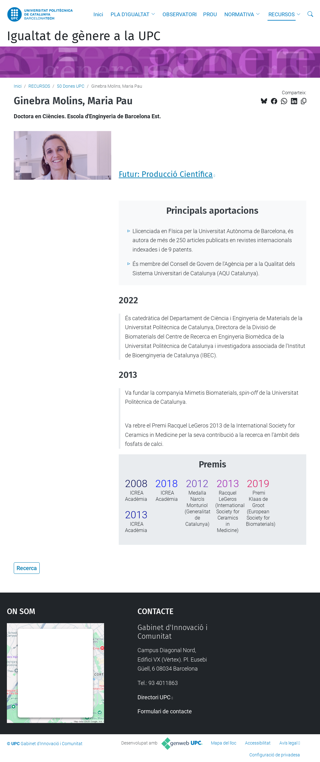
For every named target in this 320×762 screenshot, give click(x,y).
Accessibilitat (258, 742)
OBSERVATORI (179, 14)
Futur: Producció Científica (166, 174)
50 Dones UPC (70, 86)
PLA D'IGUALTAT (130, 14)
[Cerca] (310, 14)
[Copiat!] (303, 101)
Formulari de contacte (165, 711)
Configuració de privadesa (274, 754)
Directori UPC (154, 697)
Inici (98, 14)
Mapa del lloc (223, 742)
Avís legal (288, 742)
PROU (210, 14)
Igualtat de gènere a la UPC (83, 36)
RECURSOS (281, 14)
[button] (154, 14)
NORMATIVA (239, 14)
